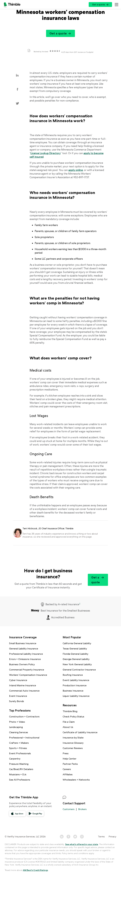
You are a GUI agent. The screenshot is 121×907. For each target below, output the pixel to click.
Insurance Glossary (73, 742)
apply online (75, 170)
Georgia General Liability (76, 659)
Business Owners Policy (22, 664)
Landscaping (16, 727)
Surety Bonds (16, 701)
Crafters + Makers (19, 742)
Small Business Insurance (22, 643)
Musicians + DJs (17, 774)
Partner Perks (70, 764)
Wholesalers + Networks (76, 779)
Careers (67, 769)
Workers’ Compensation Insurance (28, 674)
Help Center (69, 758)
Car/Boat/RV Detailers (21, 769)
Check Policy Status (73, 716)
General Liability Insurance (23, 648)
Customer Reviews (73, 748)
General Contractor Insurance (79, 669)
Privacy (112, 836)
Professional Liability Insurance (26, 653)
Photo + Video (17, 721)
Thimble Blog (70, 711)
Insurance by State (73, 737)
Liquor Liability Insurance (76, 696)
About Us (68, 727)
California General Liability (77, 643)
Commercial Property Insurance (26, 669)
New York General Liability (77, 664)
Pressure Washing (18, 764)
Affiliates (68, 774)
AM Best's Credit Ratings (35, 870)
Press (66, 753)
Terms (101, 836)
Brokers (82, 809)
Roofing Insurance (73, 674)
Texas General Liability (75, 648)
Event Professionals (20, 753)
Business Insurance (73, 690)
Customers (68, 809)
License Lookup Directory (46, 153)
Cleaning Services (18, 732)
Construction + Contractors (24, 716)
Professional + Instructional (24, 737)
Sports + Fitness (18, 748)
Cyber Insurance (18, 680)
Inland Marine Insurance (22, 685)
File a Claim (69, 721)
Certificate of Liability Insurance (80, 732)
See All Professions (19, 779)
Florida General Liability (75, 653)
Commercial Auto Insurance (24, 690)
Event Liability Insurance (76, 680)
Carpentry (14, 758)
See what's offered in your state (81, 844)
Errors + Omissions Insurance (25, 659)
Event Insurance (18, 696)
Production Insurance (74, 685)
